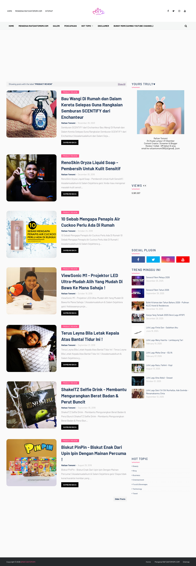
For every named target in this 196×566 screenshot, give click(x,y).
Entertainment (138, 480)
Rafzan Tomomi (68, 123)
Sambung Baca (70, 142)
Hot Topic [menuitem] (86, 26)
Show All (121, 84)
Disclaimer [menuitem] (103, 26)
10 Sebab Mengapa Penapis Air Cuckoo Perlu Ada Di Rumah (90, 222)
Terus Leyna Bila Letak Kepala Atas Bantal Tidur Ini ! (90, 336)
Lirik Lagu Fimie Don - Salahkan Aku (162, 327)
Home (9, 11)
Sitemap (49, 11)
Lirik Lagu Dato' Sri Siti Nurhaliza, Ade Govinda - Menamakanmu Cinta (167, 392)
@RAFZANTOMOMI (28, 562)
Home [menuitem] (11, 26)
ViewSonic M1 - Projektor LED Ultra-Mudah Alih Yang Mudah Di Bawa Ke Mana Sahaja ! (92, 281)
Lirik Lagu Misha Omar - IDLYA (159, 352)
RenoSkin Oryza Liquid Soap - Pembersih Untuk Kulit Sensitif (91, 165)
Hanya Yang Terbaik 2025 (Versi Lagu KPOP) (165, 315)
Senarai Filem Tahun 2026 (157, 290)
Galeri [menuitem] (56, 26)
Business (136, 475)
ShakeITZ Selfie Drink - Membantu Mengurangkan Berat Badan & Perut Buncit (93, 395)
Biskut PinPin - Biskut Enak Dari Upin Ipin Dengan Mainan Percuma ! (93, 453)
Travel (135, 493)
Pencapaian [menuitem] (70, 26)
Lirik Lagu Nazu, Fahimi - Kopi (159, 365)
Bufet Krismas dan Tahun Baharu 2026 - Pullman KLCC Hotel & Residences (167, 304)
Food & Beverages (140, 484)
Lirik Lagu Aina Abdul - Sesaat (159, 377)
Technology (137, 489)
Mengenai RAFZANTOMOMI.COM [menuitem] (33, 26)
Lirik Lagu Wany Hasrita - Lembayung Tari (164, 340)
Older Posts (120, 499)
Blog (135, 471)
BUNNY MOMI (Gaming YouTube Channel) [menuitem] (133, 26)
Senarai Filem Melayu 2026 (158, 277)
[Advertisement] (98, 53)
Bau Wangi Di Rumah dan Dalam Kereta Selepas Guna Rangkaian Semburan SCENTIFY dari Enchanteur (92, 108)
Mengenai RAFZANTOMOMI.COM (28, 11)
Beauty (135, 466)
